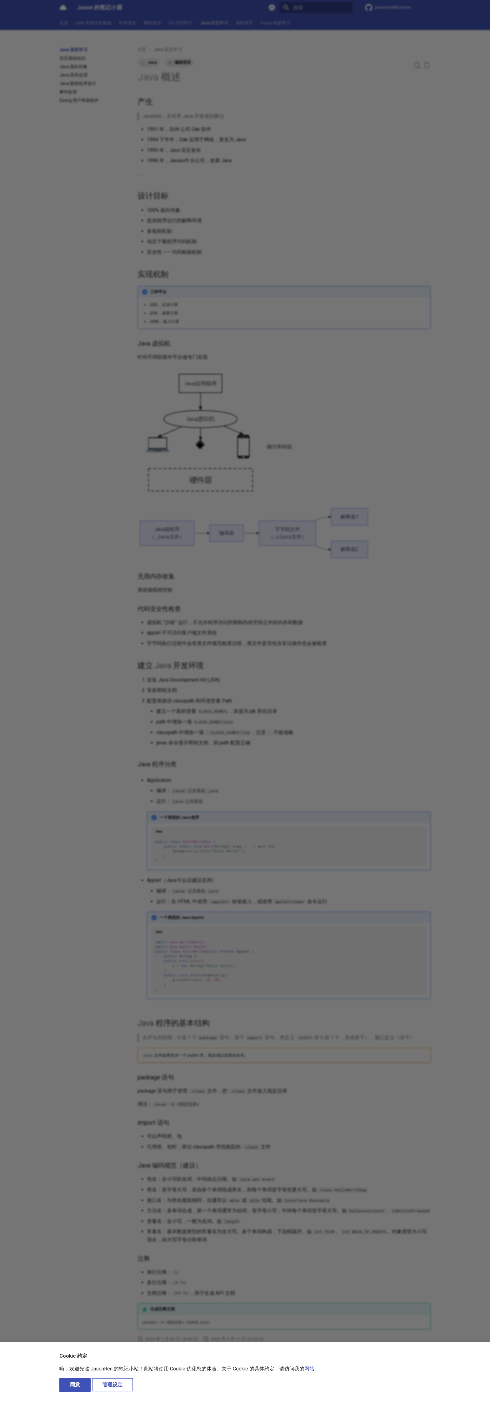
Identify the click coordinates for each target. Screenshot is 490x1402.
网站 (309, 1369)
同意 (75, 1385)
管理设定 (112, 1385)
